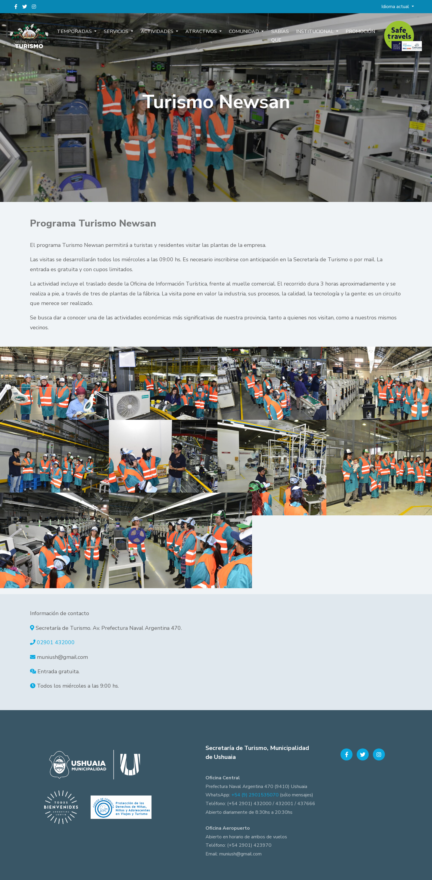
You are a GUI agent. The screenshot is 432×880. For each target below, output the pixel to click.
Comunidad (243, 35)
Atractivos (202, 35)
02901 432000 (56, 642)
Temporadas (83, 35)
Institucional (309, 35)
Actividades (161, 35)
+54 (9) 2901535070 (255, 795)
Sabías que (276, 39)
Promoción (352, 35)
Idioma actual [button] (395, 6)
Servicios (122, 35)
